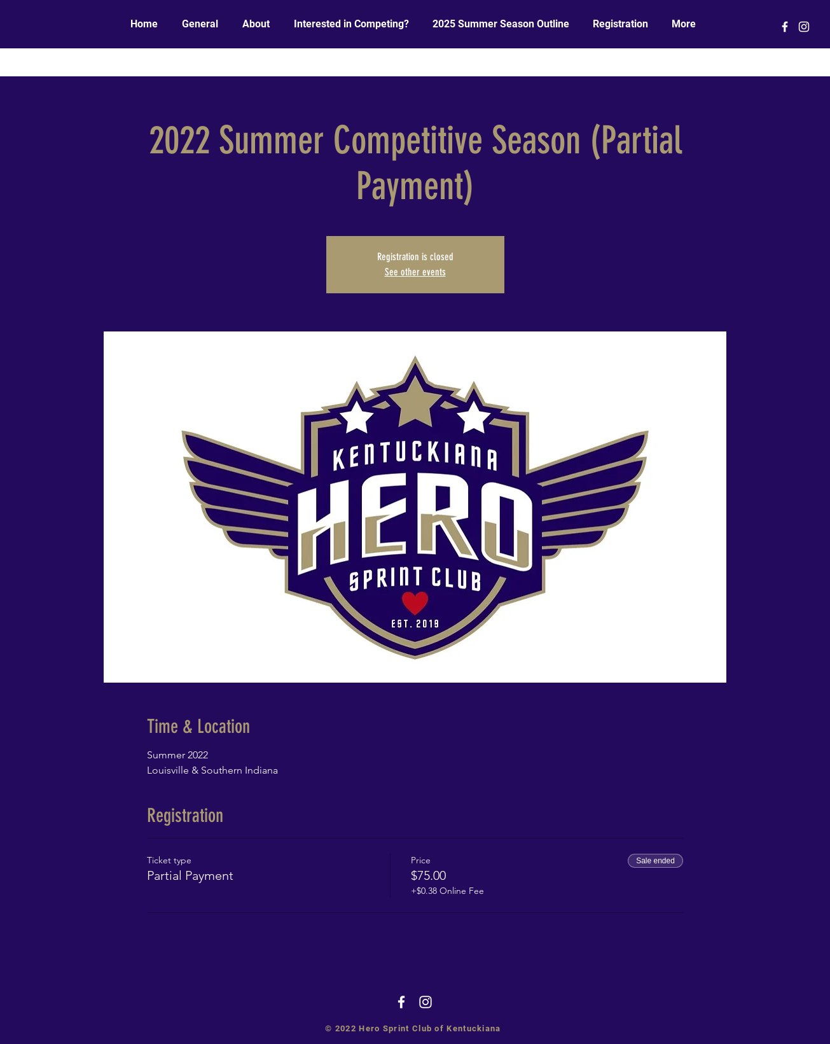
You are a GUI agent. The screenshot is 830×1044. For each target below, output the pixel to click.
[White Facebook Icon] (785, 27)
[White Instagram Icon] (804, 27)
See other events (415, 272)
